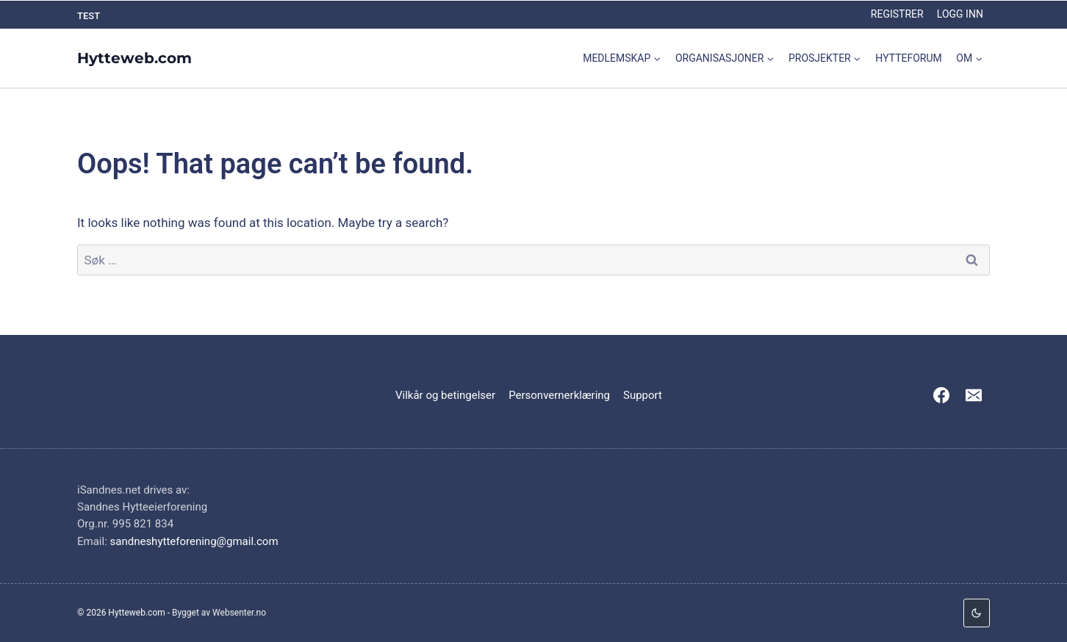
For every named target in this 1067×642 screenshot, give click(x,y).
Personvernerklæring (559, 395)
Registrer (897, 14)
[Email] (974, 395)
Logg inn (960, 14)
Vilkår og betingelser (445, 395)
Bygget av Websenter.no (219, 612)
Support (642, 395)
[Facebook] (941, 395)
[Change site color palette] (976, 613)
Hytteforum (908, 58)
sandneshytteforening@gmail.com (194, 541)
